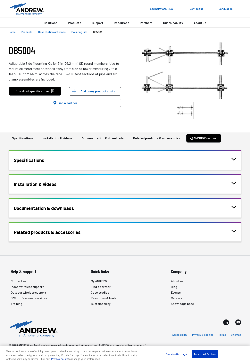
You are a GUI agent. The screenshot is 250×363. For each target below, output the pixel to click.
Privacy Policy (59, 358)
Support (97, 23)
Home (12, 32)
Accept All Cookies (205, 353)
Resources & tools (103, 298)
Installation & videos (57, 140)
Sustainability (173, 23)
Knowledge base (182, 303)
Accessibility (179, 334)
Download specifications (35, 91)
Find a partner (65, 103)
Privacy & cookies (202, 334)
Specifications (22, 140)
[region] (125, 354)
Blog (174, 287)
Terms (222, 334)
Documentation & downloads (103, 140)
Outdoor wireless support (28, 292)
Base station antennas (52, 32)
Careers (176, 298)
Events (176, 292)
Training (16, 303)
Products (74, 23)
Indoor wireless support (27, 287)
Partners (146, 23)
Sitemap (236, 334)
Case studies (100, 292)
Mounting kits (79, 32)
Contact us (18, 281)
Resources (121, 23)
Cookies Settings (176, 353)
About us (200, 23)
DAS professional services (29, 298)
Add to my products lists (97, 91)
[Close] (243, 354)
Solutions (50, 23)
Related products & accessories (156, 140)
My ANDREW (99, 281)
